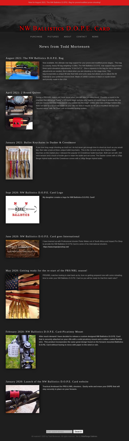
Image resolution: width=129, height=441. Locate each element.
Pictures (53, 37)
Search (78, 431)
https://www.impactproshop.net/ (56, 247)
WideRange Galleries (89, 436)
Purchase (36, 37)
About (67, 37)
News (95, 37)
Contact (82, 37)
